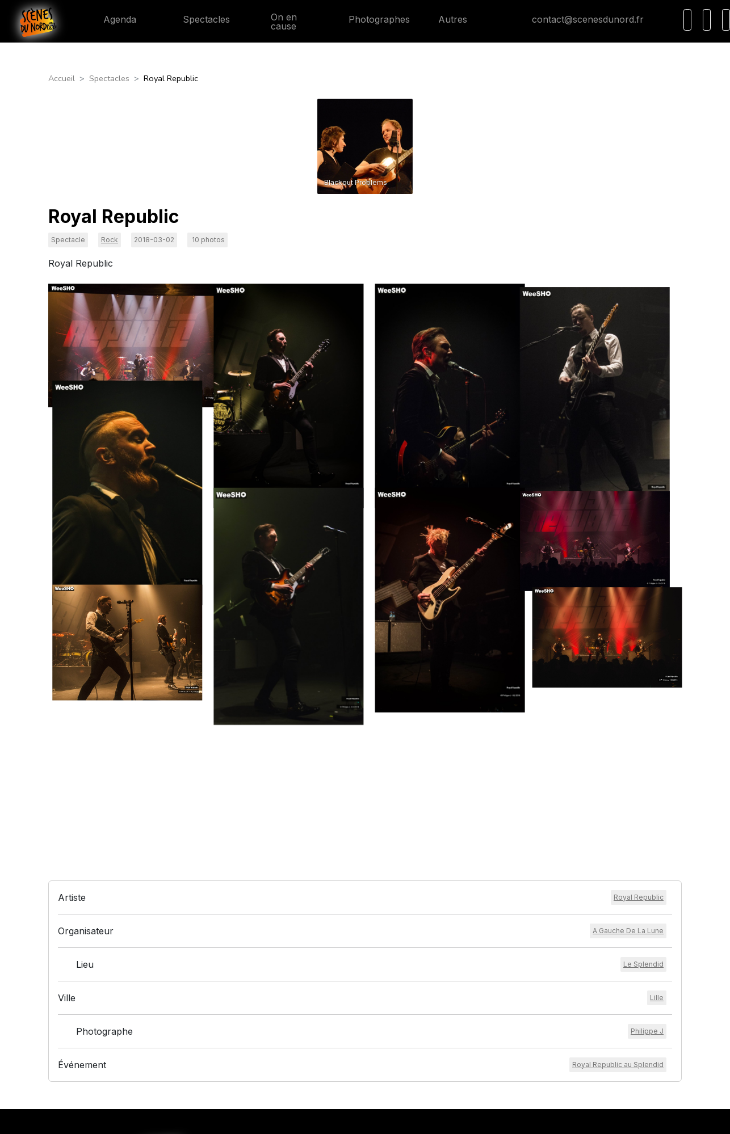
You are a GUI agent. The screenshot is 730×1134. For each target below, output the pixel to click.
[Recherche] (687, 20)
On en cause (277, 21)
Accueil (61, 78)
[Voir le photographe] (647, 932)
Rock (109, 239)
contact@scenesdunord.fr (579, 19)
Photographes (370, 19)
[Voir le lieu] (643, 865)
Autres (459, 19)
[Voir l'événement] (617, 966)
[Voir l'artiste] (638, 798)
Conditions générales (336, 1071)
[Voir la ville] (656, 899)
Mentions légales (329, 1085)
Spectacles (197, 19)
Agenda (110, 19)
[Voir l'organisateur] (628, 832)
